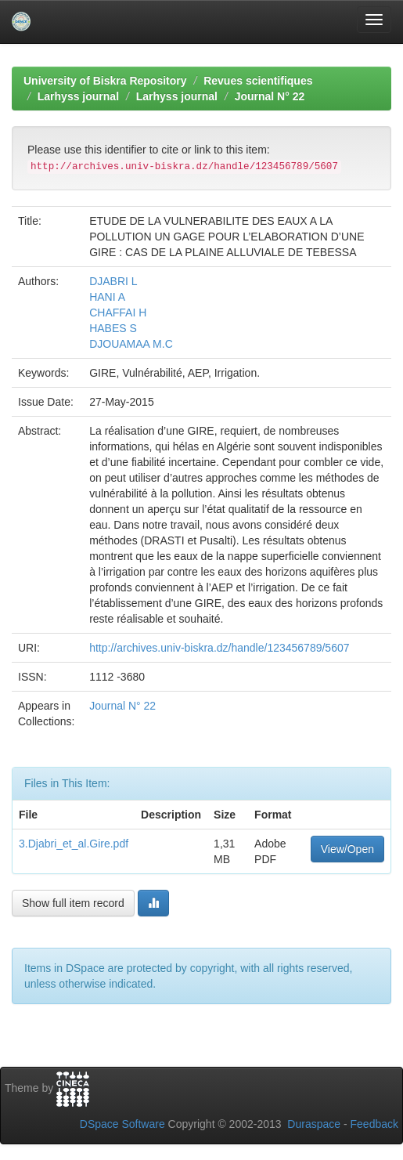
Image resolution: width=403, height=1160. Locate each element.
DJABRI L (113, 281)
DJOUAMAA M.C (131, 344)
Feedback (374, 1124)
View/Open (347, 849)
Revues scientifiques (257, 80)
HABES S (113, 328)
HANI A (107, 297)
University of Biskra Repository (105, 80)
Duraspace (313, 1124)
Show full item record (73, 903)
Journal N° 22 (270, 96)
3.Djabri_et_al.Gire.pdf (73, 843)
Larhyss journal (78, 96)
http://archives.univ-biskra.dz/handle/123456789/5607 (219, 647)
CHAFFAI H (117, 312)
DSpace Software (122, 1124)
